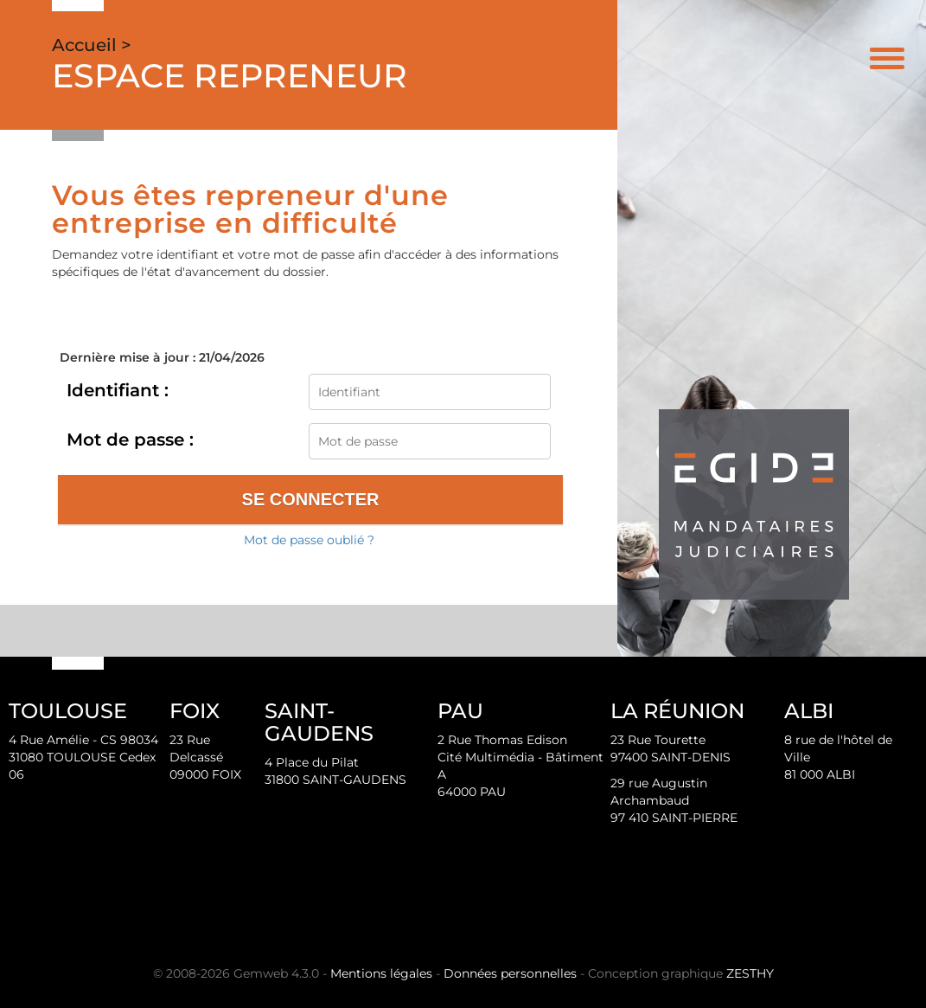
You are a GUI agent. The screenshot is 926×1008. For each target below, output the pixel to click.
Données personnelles (510, 973)
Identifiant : (118, 390)
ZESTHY (750, 973)
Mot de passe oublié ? (309, 540)
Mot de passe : (130, 439)
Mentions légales (381, 973)
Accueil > (91, 45)
